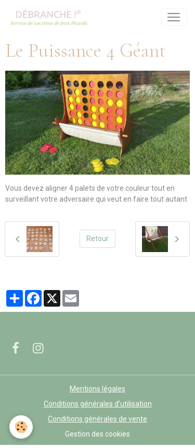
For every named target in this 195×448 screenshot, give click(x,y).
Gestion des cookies (97, 434)
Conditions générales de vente (97, 419)
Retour (97, 238)
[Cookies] (21, 427)
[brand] (50, 17)
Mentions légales (97, 389)
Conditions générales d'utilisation (98, 404)
